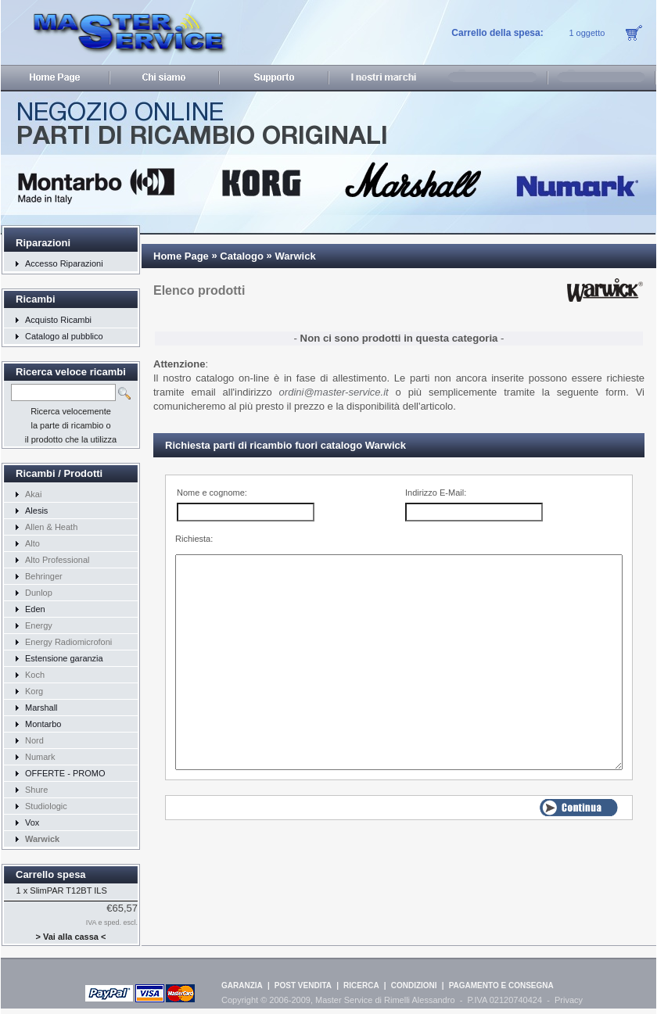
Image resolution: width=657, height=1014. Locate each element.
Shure (36, 789)
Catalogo (242, 256)
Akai (33, 494)
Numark (40, 756)
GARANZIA (242, 985)
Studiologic (46, 806)
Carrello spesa (51, 874)
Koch (35, 674)
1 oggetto (587, 33)
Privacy (569, 1000)
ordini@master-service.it (334, 392)
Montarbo (43, 724)
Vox (32, 822)
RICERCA (361, 985)
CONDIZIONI (414, 985)
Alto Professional (57, 559)
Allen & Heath (51, 527)
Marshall (41, 707)
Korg (34, 691)
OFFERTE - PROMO (65, 773)
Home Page (181, 256)
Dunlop (38, 592)
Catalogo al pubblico (64, 336)
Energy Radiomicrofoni (68, 642)
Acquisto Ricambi (58, 319)
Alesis (36, 510)
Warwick (295, 256)
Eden (35, 609)
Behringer (44, 576)
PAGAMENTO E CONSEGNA (501, 985)
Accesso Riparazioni (64, 263)
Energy (38, 625)
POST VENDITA (303, 985)
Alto (32, 543)
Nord (34, 740)
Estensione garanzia (64, 658)
